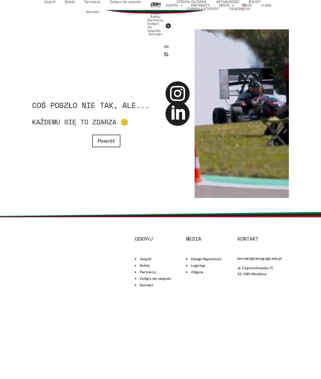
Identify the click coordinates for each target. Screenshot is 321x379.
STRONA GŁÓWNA (192, 2)
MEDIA (224, 5)
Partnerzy (93, 2)
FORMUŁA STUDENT (203, 9)
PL (166, 53)
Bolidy (70, 2)
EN (166, 46)
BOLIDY (255, 2)
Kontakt (92, 12)
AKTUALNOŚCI (227, 2)
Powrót (106, 141)
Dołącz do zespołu (125, 2)
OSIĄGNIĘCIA (239, 9)
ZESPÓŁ (172, 5)
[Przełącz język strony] (168, 29)
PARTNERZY (200, 5)
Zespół (49, 2)
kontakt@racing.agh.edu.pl (259, 258)
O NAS (266, 5)
